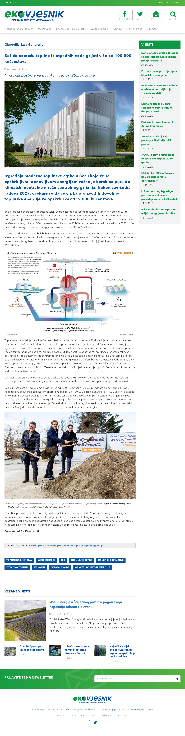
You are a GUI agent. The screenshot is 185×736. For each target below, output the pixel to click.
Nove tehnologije (98, 29)
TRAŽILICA (173, 15)
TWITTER (140, 15)
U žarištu (152, 29)
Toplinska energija (19, 560)
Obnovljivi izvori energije (127, 29)
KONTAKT (175, 3)
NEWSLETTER (156, 15)
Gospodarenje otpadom (18, 29)
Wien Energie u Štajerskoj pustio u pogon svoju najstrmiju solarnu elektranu (85, 605)
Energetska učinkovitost (70, 29)
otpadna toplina (17, 567)
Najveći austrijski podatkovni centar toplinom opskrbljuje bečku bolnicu (47, 3)
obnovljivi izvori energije (92, 567)
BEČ (63, 560)
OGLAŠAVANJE (163, 3)
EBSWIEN (39, 567)
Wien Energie (46, 560)
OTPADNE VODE (60, 567)
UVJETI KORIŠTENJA (101, 716)
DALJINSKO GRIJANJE (111, 560)
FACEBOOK (124, 15)
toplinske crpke (81, 560)
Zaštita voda (45, 29)
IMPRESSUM (63, 716)
